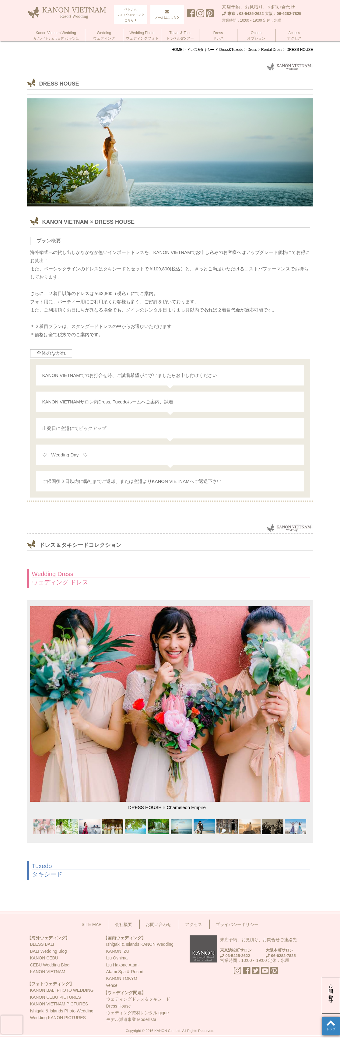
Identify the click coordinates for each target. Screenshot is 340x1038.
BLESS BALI (42, 944)
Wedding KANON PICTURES (58, 1017)
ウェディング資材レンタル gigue (137, 1012)
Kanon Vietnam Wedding (56, 35)
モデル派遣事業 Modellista (131, 1019)
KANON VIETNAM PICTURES (59, 1003)
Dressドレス (218, 35)
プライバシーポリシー (237, 924)
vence (111, 985)
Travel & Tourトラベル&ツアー (180, 35)
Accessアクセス (294, 35)
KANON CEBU (44, 957)
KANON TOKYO (121, 978)
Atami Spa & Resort (125, 971)
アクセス (193, 924)
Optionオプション (256, 35)
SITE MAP (91, 924)
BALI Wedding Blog (48, 951)
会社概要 (123, 924)
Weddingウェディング (104, 35)
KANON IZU (117, 951)
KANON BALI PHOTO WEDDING (62, 990)
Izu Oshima (117, 957)
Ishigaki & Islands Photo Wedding (61, 1010)
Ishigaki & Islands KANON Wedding (140, 944)
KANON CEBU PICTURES (55, 997)
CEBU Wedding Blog (50, 964)
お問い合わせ (331, 990)
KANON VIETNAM (47, 971)
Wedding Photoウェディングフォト (142, 35)
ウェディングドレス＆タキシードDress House (138, 1002)
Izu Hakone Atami (123, 964)
